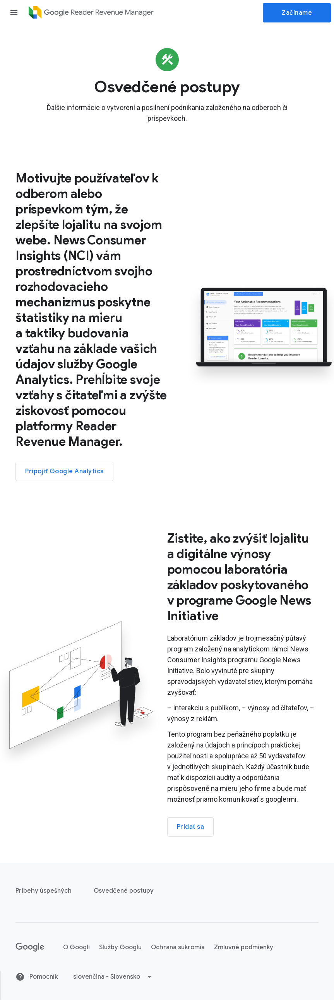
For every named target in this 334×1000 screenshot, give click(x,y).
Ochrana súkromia (178, 947)
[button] (113, 977)
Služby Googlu (120, 947)
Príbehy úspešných (43, 891)
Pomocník (36, 976)
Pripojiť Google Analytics (64, 471)
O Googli (76, 947)
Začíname (297, 13)
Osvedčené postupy (124, 891)
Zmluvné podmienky (243, 947)
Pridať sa (190, 827)
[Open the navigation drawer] (14, 12)
